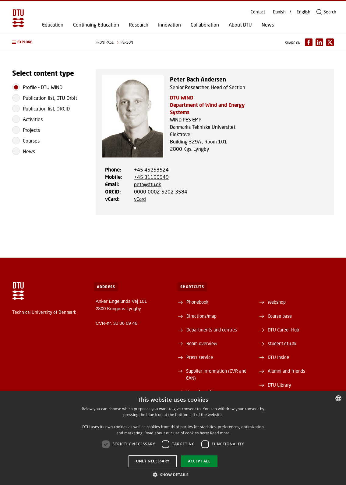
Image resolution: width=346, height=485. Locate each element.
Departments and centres (211, 329)
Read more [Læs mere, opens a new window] (220, 433)
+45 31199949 (151, 177)
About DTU (240, 24)
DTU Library (279, 385)
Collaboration (205, 24)
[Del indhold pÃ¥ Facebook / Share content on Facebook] (308, 42)
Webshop (277, 302)
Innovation (169, 24)
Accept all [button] (199, 461)
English (303, 12)
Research (138, 24)
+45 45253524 (151, 169)
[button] (47, 42)
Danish (279, 12)
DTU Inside (278, 357)
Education (52, 24)
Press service (199, 357)
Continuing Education (96, 24)
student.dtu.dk (282, 343)
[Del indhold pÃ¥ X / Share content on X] (330, 42)
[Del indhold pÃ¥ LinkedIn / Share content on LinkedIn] (319, 42)
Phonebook (197, 302)
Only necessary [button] (152, 461)
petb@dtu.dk (147, 184)
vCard (140, 199)
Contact (258, 12)
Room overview (201, 343)
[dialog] (173, 438)
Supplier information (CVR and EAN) (216, 374)
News (268, 24)
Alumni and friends (286, 371)
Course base (280, 316)
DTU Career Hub (283, 329)
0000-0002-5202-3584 (160, 191)
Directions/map (201, 316)
